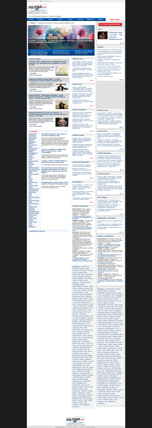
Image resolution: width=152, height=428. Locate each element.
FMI (85, 312)
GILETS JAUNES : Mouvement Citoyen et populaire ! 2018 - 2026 (109, 70)
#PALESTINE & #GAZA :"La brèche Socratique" (110, 50)
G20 (92, 316)
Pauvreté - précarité (84, 373)
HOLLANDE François (34, 169)
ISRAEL (31, 179)
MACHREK (76, 347)
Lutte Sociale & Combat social (85, 345)
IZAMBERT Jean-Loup (83, 333)
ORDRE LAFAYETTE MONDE (84, 369)
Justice (74, 337)
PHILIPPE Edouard (34, 213)
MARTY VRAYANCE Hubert (108, 358)
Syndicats (80, 401)
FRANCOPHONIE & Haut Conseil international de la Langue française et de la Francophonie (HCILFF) (110, 53)
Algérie (87, 268)
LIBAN (30, 194)
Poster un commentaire (35, 75)
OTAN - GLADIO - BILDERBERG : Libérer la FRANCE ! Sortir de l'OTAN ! (109, 57)
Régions (100, 19)
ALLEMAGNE (32, 135)
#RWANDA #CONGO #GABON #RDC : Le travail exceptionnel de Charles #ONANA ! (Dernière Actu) (45, 80)
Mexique (82, 359)
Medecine (86, 353)
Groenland (75, 320)
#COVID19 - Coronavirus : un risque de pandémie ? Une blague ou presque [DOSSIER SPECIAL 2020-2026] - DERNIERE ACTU (39, 53)
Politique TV (90, 19)
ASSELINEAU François (32, 139)
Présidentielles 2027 (81, 383)
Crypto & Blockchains (78, 292)
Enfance (75, 306)
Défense (81, 294)
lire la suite (33, 73)
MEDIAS (90, 355)
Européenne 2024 (81, 310)
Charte (81, 427)
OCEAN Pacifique (77, 365)
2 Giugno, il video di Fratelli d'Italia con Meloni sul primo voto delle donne (54, 161)
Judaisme (90, 335)
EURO (30, 166)
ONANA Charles (33, 206)
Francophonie (82, 314)
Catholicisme (75, 282)
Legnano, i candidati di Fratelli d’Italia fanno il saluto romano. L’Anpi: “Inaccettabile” (53, 151)
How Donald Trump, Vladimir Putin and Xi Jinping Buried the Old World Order (82, 229)
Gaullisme (90, 318)
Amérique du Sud (82, 272)
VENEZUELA (32, 227)
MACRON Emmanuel (34, 197)
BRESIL (31, 146)
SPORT (74, 401)
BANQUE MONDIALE (78, 278)
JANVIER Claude (33, 185)
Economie (90, 300)
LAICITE (74, 339)
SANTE (88, 393)
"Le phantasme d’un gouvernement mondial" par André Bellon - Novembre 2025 (82, 70)
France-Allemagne (106, 326)
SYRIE (30, 223)
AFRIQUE (75, 268)
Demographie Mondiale (78, 296)
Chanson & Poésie (85, 282)
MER (86, 357)
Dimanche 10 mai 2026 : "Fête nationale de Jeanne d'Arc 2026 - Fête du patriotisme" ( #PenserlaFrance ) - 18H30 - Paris (82, 126)
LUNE (87, 343)
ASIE (82, 274)
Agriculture (81, 268)
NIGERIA (85, 361)
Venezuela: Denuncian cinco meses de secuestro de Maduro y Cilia (56, 23)
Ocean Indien (87, 363)
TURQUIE (75, 403)
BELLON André (33, 145)
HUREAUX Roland (33, 174)
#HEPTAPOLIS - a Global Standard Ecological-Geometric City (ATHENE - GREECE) (82, 174)
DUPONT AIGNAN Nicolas (79, 300)
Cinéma (87, 288)
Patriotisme (75, 373)
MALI (30, 199)
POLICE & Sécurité (83, 379)
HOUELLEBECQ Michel (78, 324)
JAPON (30, 187)
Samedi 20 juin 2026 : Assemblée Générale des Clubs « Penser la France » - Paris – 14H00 (82, 121)
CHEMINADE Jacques (32, 150)
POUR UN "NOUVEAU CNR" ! (106, 76)
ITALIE (30, 180)
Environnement (83, 306)
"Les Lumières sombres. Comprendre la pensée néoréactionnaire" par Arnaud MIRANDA (110, 224)
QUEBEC (31, 216)
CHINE (30, 156)
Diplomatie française (116, 312)
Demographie (87, 294)
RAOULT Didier (33, 218)
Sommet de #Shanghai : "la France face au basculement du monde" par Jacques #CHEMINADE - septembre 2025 (82, 193)
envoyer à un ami (33, 1)
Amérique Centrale (111, 293)
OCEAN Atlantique (78, 363)
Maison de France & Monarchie (113, 356)
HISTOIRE (75, 322)
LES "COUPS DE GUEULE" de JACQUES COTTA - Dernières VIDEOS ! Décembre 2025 (82, 102)
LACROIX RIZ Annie (34, 189)
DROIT (90, 298)
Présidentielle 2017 (77, 381)
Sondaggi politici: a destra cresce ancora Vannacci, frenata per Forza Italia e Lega (54, 183)
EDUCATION (76, 302)
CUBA (30, 159)
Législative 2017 (76, 341)
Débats (70, 19)
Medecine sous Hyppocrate (79, 355)
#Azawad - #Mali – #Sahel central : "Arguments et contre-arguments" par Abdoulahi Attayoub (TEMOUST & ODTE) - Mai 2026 (48, 63)
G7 (74, 318)
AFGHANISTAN (33, 134)
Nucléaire (90, 361)
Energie (91, 304)
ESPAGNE (31, 164)
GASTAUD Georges (34, 167)
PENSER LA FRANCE (87, 375)
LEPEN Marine (32, 192)
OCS (84, 365)
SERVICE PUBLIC (77, 399)
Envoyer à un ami (72, 427)
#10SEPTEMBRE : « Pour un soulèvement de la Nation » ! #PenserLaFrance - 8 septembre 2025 (82, 259)
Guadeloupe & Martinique (85, 320)
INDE (30, 175)
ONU (83, 367)
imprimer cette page (46, 1)
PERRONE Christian (34, 211)
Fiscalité (80, 312)
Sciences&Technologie (85, 397)
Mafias (74, 349)
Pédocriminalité (76, 375)
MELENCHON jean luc (78, 357)
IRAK (30, 177)
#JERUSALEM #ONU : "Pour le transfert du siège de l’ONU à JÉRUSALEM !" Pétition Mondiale (61, 52)
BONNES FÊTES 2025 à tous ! (82, 239)
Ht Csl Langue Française (104, 336)
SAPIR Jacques (33, 221)
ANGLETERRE (33, 137)
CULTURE (75, 294)
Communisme (76, 290)
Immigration (76, 328)
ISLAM (90, 329)
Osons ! (60, 19)
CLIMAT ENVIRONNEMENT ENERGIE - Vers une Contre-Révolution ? (110, 73)
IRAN (86, 329)
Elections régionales (83, 304)
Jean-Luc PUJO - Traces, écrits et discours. (109, 66)
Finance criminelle (113, 324)
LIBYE (30, 195)
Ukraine (31, 225)
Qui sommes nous (90, 427)
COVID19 (31, 158)
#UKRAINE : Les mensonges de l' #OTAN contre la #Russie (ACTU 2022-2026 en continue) (84, 52)
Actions (50, 19)
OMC (87, 365)
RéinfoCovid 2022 (77, 389)
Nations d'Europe (77, 361)
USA (81, 404)
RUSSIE (31, 220)
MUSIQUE (88, 359)
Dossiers (80, 19)
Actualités (40, 19)
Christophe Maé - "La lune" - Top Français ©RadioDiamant (115, 35)
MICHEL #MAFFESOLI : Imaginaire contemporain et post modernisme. (81, 165)
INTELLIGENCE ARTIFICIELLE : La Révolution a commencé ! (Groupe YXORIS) (110, 63)
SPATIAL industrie (88, 399)
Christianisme (80, 288)
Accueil (31, 19)
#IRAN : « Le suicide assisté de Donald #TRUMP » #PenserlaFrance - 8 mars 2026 (82, 217)
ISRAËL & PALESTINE (84, 331)
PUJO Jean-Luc (33, 215)
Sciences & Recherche (109, 393)
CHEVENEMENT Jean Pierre (33, 153)
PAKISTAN (31, 208)
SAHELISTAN (81, 393)
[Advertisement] (88, 9)
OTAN (74, 371)
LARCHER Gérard (33, 190)
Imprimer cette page (60, 427)
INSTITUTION (76, 329)
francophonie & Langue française (81, 316)
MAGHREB (80, 349)
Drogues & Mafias (83, 298)
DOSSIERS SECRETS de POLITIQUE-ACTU (110, 68)
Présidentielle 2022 (114, 382)
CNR (92, 288)
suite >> (92, 80)
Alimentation (75, 270)
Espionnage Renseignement (80, 308)
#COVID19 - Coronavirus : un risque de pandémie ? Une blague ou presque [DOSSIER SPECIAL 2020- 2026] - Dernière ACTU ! (82, 96)
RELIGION (84, 391)
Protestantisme (76, 385)
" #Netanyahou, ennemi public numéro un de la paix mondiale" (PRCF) (82, 198)
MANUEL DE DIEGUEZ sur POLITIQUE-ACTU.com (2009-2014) (82, 169)
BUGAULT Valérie (33, 148)
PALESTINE (32, 210)
